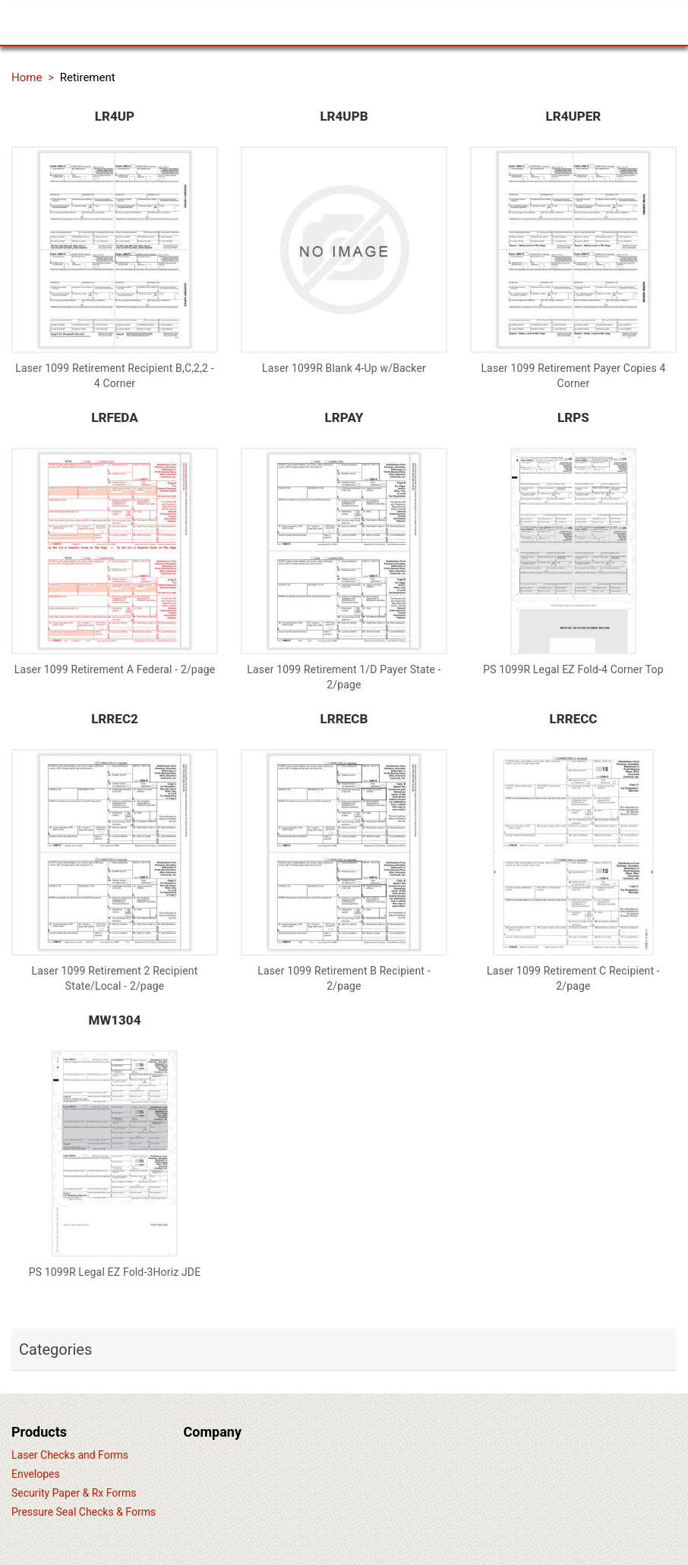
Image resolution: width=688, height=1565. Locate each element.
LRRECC (573, 718)
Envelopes (35, 1474)
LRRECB (344, 718)
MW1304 (115, 1020)
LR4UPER (573, 116)
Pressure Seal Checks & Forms (83, 1512)
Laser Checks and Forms (69, 1455)
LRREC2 (114, 718)
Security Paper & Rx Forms (74, 1493)
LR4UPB (344, 116)
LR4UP (114, 116)
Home (26, 77)
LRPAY (344, 417)
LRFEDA (114, 417)
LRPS (573, 417)
